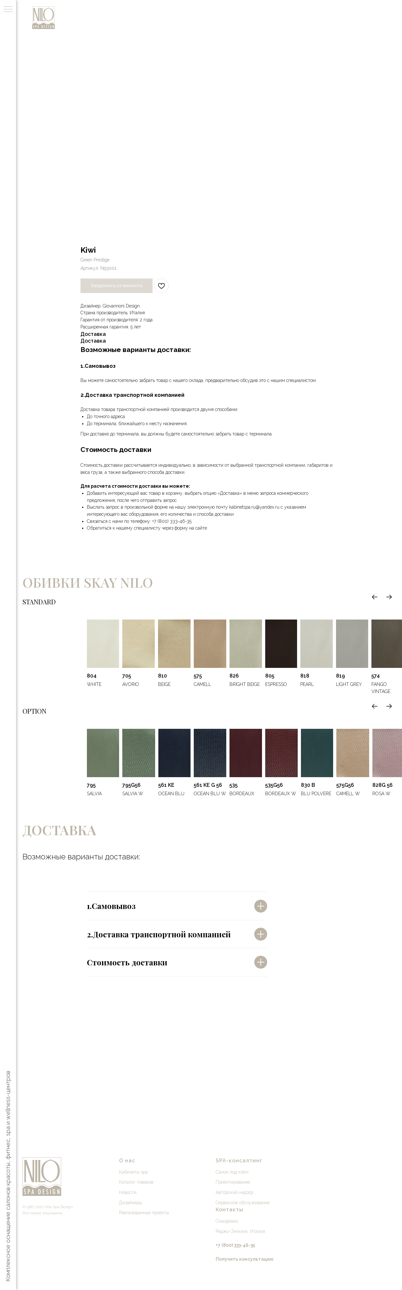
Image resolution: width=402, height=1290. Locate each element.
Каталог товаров (136, 1182)
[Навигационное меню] (8, 9)
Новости (127, 1192)
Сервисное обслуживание (243, 1202)
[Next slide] (389, 597)
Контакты (229, 1210)
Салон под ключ (232, 1172)
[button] (245, 1259)
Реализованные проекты (144, 1212)
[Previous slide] (374, 597)
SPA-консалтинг (239, 1161)
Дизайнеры (130, 1202)
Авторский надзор (234, 1192)
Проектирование (233, 1182)
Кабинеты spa (133, 1172)
